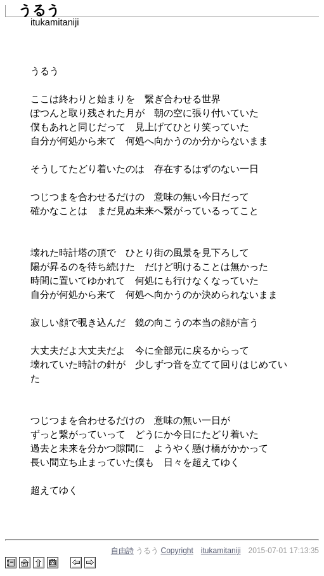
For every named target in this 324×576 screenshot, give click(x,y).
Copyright (177, 550)
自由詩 (122, 550)
